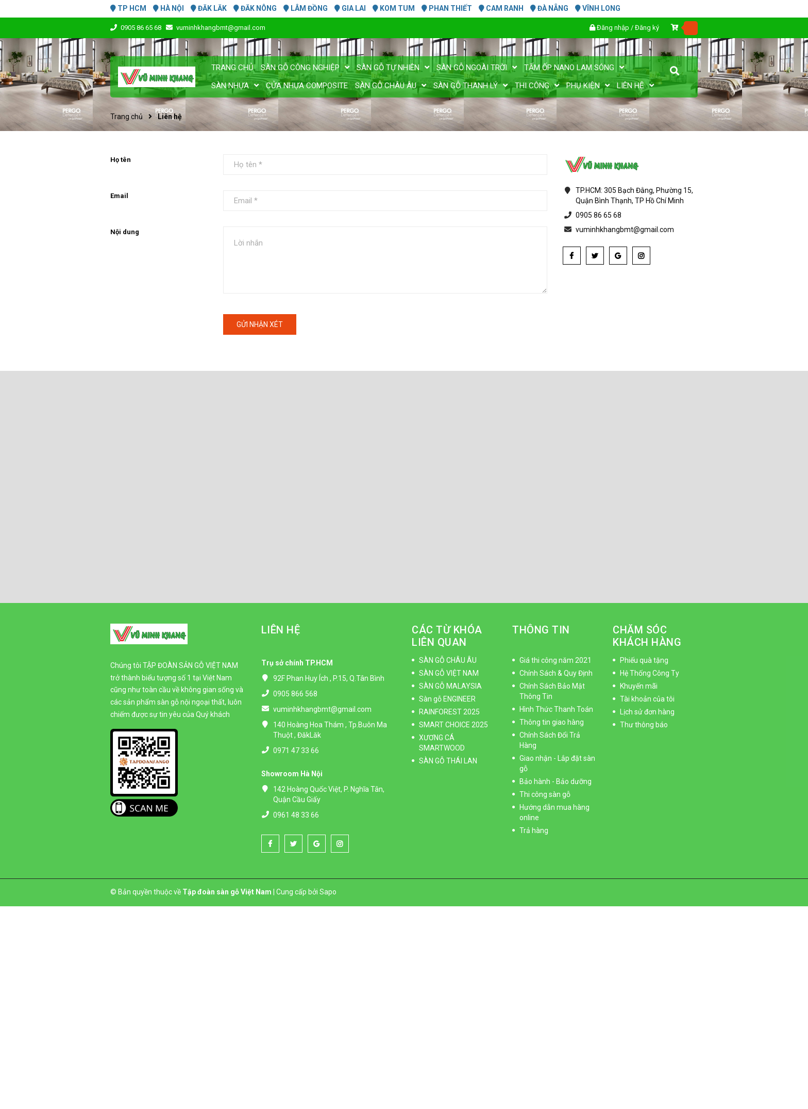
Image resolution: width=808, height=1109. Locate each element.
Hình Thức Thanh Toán (556, 709)
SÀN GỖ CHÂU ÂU (448, 660)
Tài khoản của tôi (647, 699)
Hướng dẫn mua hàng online (554, 812)
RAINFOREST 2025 (449, 712)
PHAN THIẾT (447, 8)
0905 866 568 (295, 694)
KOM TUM (394, 8)
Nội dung (124, 232)
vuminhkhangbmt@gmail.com (220, 27)
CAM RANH (501, 8)
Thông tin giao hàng (551, 722)
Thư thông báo (644, 725)
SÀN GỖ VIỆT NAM (449, 673)
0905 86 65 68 (142, 27)
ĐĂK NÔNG (255, 8)
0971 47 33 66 (296, 750)
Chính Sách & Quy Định (556, 673)
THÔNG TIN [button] (541, 630)
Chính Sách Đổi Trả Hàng (549, 740)
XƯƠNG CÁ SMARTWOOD (442, 742)
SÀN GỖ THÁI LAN (448, 761)
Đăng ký (647, 27)
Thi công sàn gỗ (544, 794)
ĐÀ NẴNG (549, 8)
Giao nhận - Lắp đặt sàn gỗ (557, 763)
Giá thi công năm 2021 (555, 660)
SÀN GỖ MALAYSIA (450, 686)
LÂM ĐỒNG (305, 8)
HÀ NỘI (168, 8)
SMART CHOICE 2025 (453, 725)
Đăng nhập (613, 27)
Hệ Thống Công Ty (649, 673)
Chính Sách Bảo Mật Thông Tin (552, 691)
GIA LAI (350, 8)
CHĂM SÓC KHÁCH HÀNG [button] (647, 636)
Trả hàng (533, 830)
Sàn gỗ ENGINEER (447, 699)
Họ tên (120, 160)
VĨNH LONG (597, 8)
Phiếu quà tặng (644, 660)
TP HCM (128, 8)
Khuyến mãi (639, 686)
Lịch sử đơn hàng (647, 712)
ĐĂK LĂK (209, 8)
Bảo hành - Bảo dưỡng (555, 781)
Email (119, 196)
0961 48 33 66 (296, 815)
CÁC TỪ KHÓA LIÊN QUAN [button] (447, 636)
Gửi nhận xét (260, 324)
